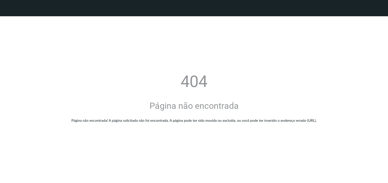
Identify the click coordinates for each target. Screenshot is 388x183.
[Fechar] (10, 8)
